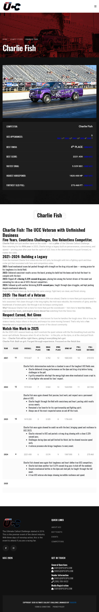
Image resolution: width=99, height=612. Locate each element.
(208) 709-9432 (61, 581)
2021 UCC (88, 176)
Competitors (16, 39)
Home (5, 39)
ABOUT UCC (56, 527)
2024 (82, 138)
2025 (89, 138)
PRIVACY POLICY (58, 607)
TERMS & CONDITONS (42, 607)
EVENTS (54, 537)
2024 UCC (88, 147)
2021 (59, 138)
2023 (74, 138)
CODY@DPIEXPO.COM (63, 568)
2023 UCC (88, 166)
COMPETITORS (57, 542)
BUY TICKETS (56, 532)
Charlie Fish (32, 39)
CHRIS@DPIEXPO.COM (63, 571)
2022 (67, 138)
